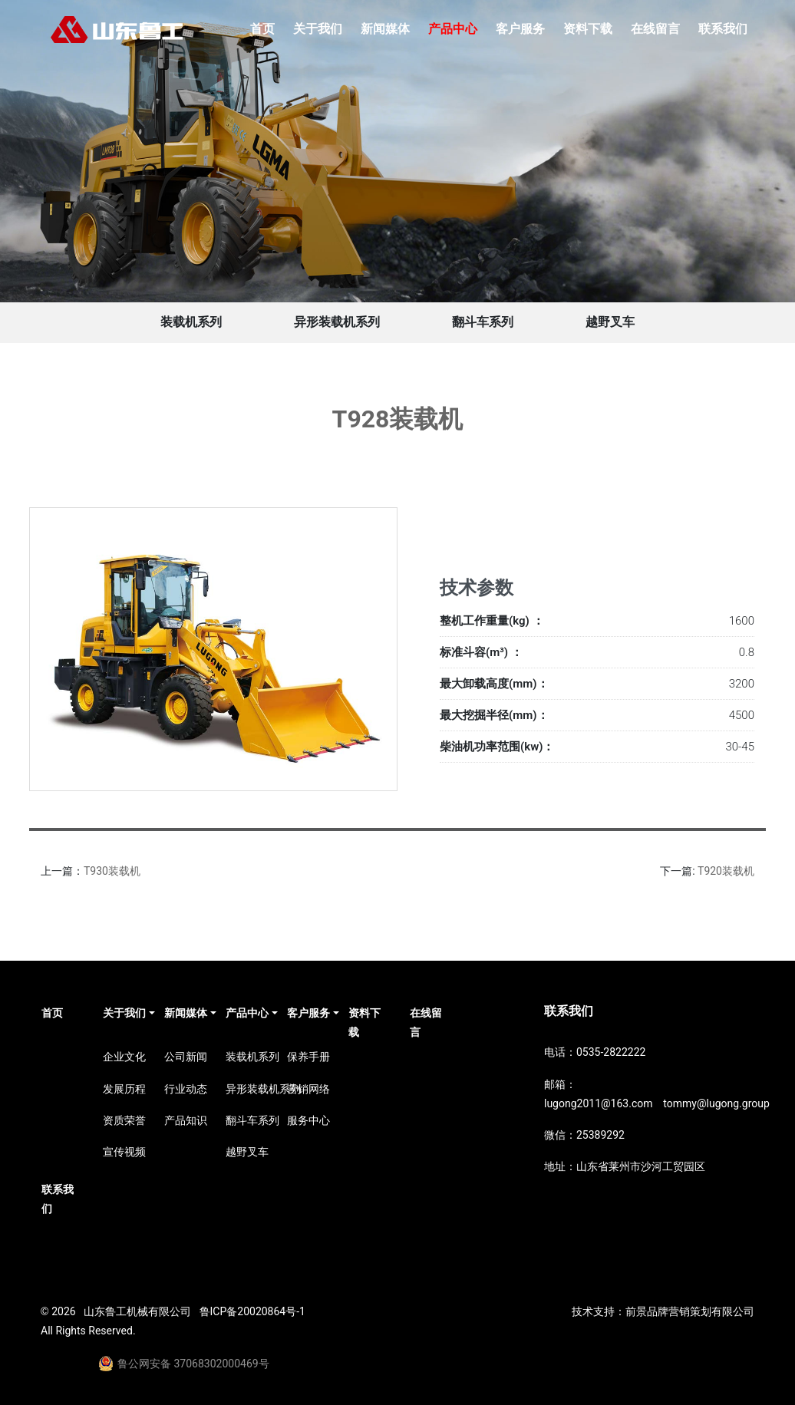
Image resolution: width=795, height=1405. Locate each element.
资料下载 (587, 28)
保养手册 (308, 1056)
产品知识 (185, 1120)
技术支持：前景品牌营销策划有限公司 (663, 1311)
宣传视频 (124, 1152)
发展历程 (124, 1089)
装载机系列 (191, 322)
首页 (262, 28)
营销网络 (308, 1089)
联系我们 (722, 28)
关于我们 (317, 28)
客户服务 (520, 28)
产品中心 (452, 28)
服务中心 (308, 1120)
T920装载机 (726, 871)
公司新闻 (185, 1056)
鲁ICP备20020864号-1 (252, 1311)
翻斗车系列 (482, 322)
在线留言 (655, 28)
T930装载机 (112, 871)
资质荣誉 (124, 1120)
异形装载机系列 (337, 322)
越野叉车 (610, 322)
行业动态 (185, 1089)
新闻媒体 (385, 28)
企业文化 (124, 1056)
